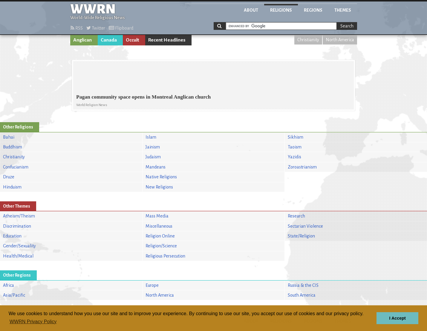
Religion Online (160, 236)
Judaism (153, 156)
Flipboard (121, 28)
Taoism (294, 147)
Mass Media (157, 216)
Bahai (8, 137)
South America (302, 295)
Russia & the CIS (303, 285)
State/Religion (301, 236)
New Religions (159, 187)
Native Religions (161, 176)
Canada (109, 40)
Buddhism (12, 147)
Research (296, 216)
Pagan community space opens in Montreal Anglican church (143, 97)
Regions (313, 10)
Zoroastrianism (302, 167)
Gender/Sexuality (19, 245)
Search (346, 26)
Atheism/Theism (19, 216)
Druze (8, 176)
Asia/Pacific (14, 295)
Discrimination (17, 226)
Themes (342, 10)
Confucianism (15, 167)
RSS (77, 28)
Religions (281, 10)
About (251, 10)
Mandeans (156, 167)
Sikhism (295, 137)
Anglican (82, 40)
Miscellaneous (159, 226)
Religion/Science (161, 245)
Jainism (153, 147)
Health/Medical (18, 256)
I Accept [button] (397, 318)
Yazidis (294, 156)
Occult (132, 40)
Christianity (308, 39)
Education (12, 236)
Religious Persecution (165, 256)
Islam (151, 137)
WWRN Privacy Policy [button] (33, 321)
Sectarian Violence (305, 226)
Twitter (95, 28)
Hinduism (12, 187)
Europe (152, 285)
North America (340, 39)
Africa (8, 285)
